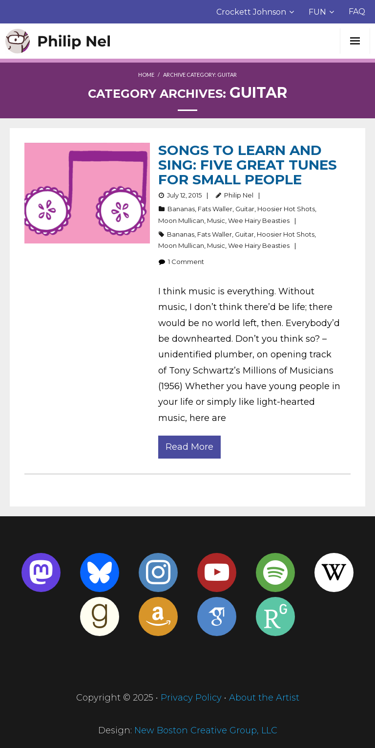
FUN (317, 12)
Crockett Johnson (251, 12)
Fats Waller (215, 209)
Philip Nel (238, 195)
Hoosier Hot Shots (286, 209)
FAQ (357, 11)
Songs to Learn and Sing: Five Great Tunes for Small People (247, 165)
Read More (189, 446)
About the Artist (264, 697)
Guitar (244, 209)
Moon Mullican (181, 220)
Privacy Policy (191, 697)
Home (146, 74)
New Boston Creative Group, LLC (205, 730)
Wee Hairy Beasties (259, 220)
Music (216, 220)
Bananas (181, 209)
